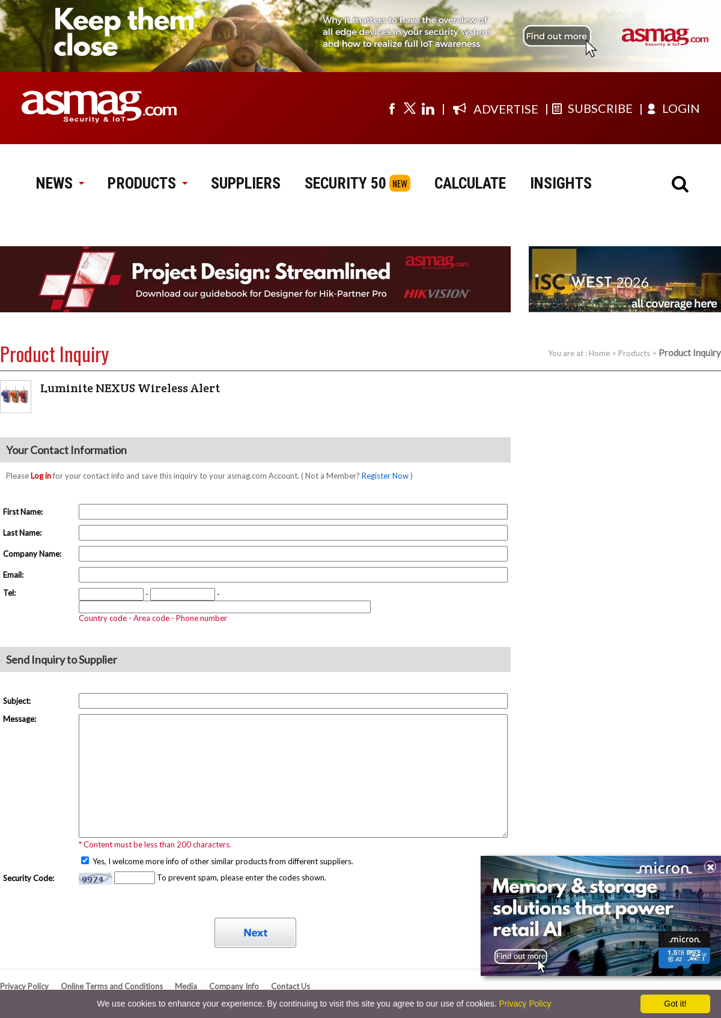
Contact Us (290, 986)
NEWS (60, 183)
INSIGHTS (561, 183)
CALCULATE (470, 183)
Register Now (385, 475)
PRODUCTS (147, 183)
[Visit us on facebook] (391, 108)
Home (599, 353)
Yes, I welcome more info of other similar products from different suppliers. (222, 861)
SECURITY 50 (345, 183)
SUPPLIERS (246, 183)
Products (634, 353)
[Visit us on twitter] (410, 108)
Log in (41, 475)
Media (186, 986)
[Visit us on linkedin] (427, 108)
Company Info (234, 986)
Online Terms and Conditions (112, 986)
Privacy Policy (24, 986)
